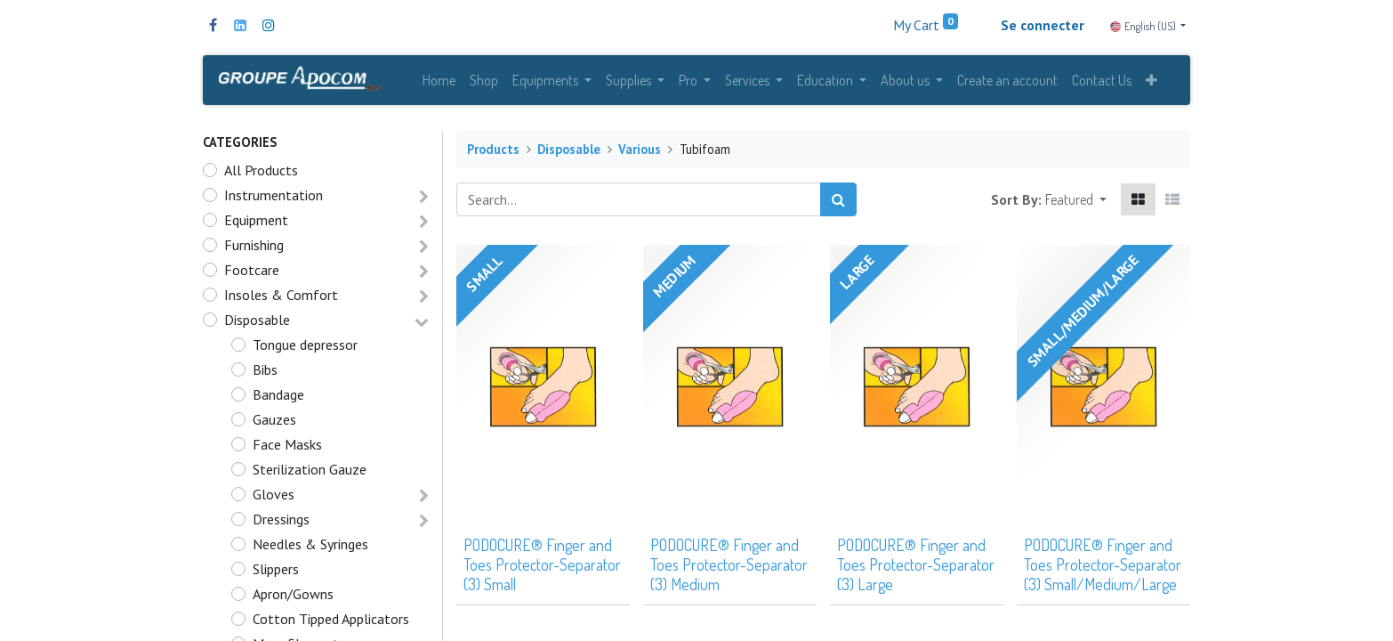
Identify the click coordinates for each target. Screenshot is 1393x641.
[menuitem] (439, 82)
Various (639, 152)
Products (493, 152)
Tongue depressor (305, 348)
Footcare (251, 273)
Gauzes (274, 423)
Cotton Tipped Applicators (331, 622)
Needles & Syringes (310, 547)
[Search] (838, 203)
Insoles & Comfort (281, 298)
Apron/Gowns (293, 597)
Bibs (265, 373)
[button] (1151, 82)
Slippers (276, 572)
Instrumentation (273, 198)
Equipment (256, 223)
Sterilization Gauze (309, 473)
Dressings (281, 522)
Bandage (278, 398)
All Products (261, 174)
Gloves (273, 498)
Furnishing (254, 248)
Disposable (257, 323)
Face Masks (287, 448)
